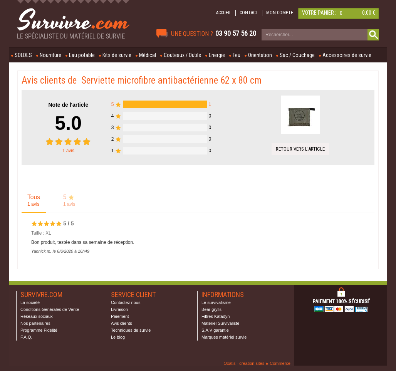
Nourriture (50, 55)
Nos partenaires (35, 323)
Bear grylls (211, 309)
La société (30, 302)
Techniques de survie (131, 330)
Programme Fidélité (38, 330)
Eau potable (82, 55)
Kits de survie (116, 55)
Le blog (118, 337)
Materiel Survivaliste (220, 323)
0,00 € (368, 13)
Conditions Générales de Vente (49, 309)
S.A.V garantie (215, 330)
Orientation (260, 55)
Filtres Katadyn (215, 316)
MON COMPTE (279, 12)
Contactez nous (125, 302)
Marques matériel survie (224, 337)
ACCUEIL (224, 12)
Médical (147, 55)
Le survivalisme (216, 302)
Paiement (120, 316)
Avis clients (121, 323)
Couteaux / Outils (182, 55)
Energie (217, 55)
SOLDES (23, 55)
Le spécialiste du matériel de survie (71, 36)
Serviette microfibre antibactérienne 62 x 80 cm (171, 80)
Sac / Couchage (297, 55)
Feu (236, 55)
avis (68, 150)
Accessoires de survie (346, 55)
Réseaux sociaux (36, 316)
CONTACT (249, 12)
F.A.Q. (26, 337)
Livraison (119, 309)
